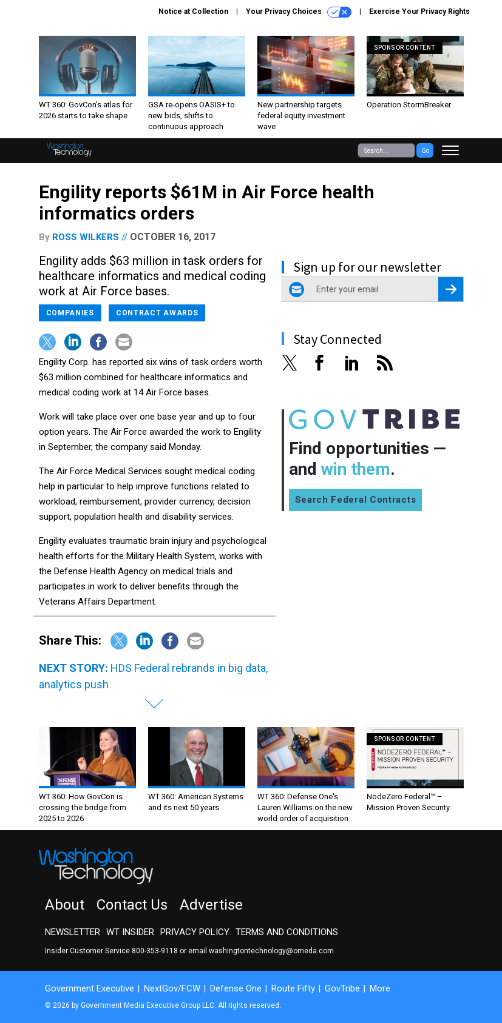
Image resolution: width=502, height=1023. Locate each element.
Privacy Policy (194, 932)
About (64, 904)
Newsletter (72, 932)
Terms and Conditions (287, 932)
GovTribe (342, 988)
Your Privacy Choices (298, 12)
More (380, 988)
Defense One (236, 988)
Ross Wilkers (85, 237)
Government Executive (89, 988)
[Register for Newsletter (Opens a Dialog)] (450, 289)
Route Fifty (293, 988)
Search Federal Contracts (355, 499)
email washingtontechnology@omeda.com (261, 951)
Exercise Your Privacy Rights (419, 11)
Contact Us (132, 904)
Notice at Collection (193, 11)
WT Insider (130, 932)
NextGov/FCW (172, 988)
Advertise (211, 904)
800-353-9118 (155, 951)
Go (425, 150)
